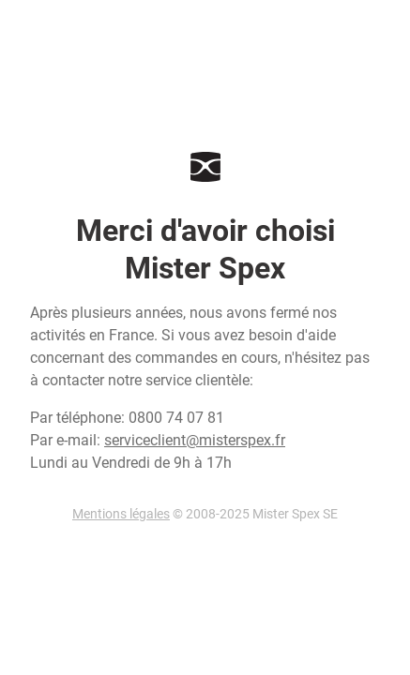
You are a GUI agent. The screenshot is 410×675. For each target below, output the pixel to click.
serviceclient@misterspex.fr (194, 440)
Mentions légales (121, 513)
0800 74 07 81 (176, 418)
